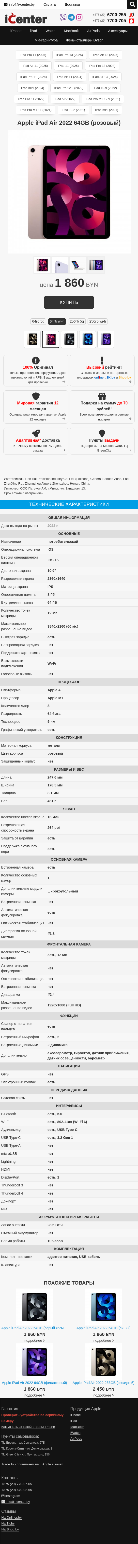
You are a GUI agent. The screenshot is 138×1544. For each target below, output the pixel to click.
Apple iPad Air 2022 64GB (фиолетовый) (34, 1383)
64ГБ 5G (38, 321)
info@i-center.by (19, 4)
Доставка (72, 4)
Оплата (50, 4)
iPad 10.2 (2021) (73, 110)
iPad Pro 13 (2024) (102, 66)
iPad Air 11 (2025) (35, 66)
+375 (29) (113, 15)
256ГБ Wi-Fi (97, 321)
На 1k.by (8, 1523)
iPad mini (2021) (106, 110)
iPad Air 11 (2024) (69, 77)
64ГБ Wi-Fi (57, 321)
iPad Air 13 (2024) (105, 77)
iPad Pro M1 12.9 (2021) (103, 99)
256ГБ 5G (77, 321)
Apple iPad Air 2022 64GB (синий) (104, 1328)
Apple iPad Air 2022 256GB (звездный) (104, 1383)
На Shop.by (10, 1529)
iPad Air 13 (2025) (105, 55)
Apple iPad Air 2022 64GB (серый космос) (35, 1328)
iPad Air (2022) (65, 99)
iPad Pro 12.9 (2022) (68, 88)
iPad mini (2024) (32, 88)
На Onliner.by (11, 1517)
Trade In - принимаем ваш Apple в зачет (32, 1464)
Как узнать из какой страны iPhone (28, 1427)
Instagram (10, 1496)
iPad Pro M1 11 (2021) (36, 110)
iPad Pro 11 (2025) (33, 55)
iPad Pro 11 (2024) (33, 77)
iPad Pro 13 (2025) (69, 55)
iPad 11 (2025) (68, 66)
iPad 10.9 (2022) (105, 88)
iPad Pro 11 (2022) (31, 99)
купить (69, 302)
